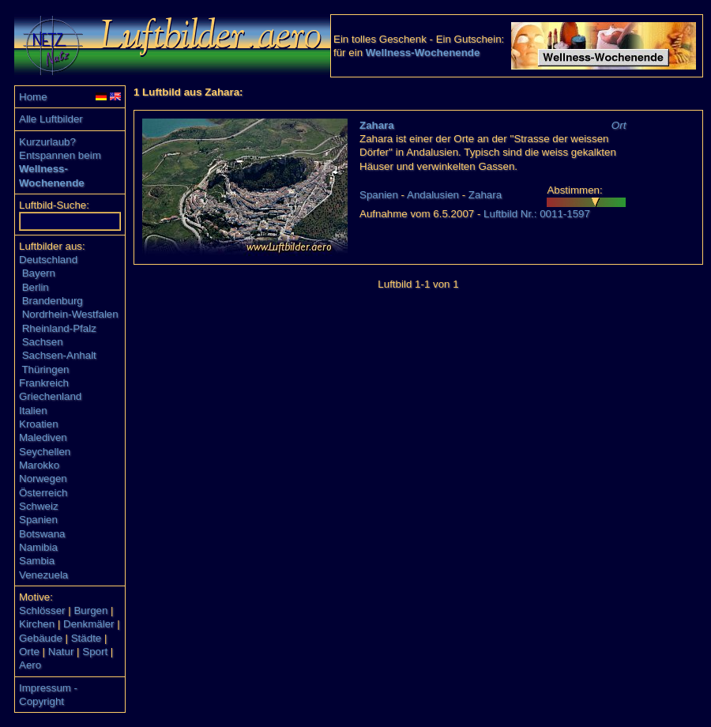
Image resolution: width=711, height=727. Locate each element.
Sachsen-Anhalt (59, 355)
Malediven (43, 437)
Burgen (90, 610)
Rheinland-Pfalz (59, 328)
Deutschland (48, 260)
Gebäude (40, 638)
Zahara (376, 125)
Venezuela (43, 575)
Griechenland (50, 396)
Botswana (42, 534)
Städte (86, 638)
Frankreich (44, 383)
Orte (29, 651)
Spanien (38, 519)
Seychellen (44, 452)
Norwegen (43, 478)
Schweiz (38, 506)
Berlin (35, 287)
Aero (30, 665)
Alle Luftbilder (51, 119)
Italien (33, 410)
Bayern (38, 273)
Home (33, 97)
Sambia (37, 561)
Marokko (39, 465)
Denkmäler (88, 624)
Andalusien (433, 195)
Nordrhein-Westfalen (70, 314)
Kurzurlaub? (47, 142)
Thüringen (45, 369)
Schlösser (42, 610)
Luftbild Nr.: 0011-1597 (536, 214)
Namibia (38, 547)
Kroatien (38, 424)
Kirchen (37, 624)
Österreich (43, 493)
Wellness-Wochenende (423, 52)
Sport (94, 651)
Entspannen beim (60, 155)
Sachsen (42, 342)
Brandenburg (52, 301)
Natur (61, 651)
